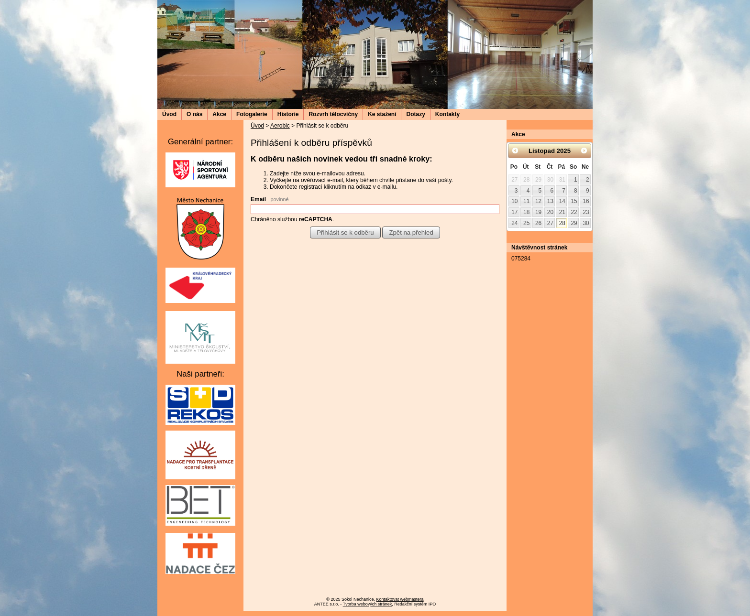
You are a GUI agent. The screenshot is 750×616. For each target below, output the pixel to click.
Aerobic (280, 125)
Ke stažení (382, 114)
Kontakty (447, 114)
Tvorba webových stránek (367, 604)
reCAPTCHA (315, 219)
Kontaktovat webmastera (400, 599)
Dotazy (415, 114)
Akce (219, 114)
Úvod (169, 114)
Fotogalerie (251, 114)
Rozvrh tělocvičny (333, 114)
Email (269, 199)
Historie (288, 114)
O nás (194, 114)
